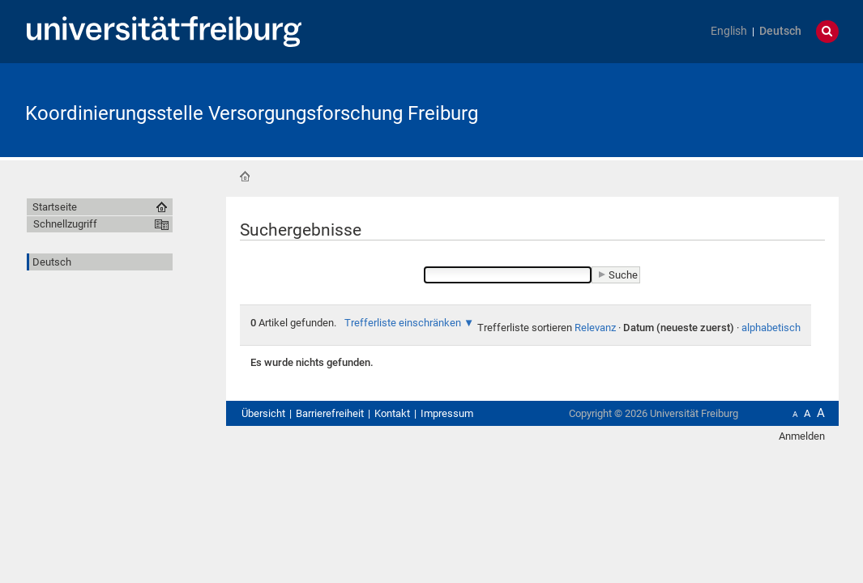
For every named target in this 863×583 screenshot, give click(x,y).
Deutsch (780, 31)
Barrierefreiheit (330, 413)
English (729, 31)
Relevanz (595, 327)
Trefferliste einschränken (402, 323)
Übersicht (263, 413)
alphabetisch (771, 327)
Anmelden (802, 436)
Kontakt (392, 413)
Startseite (245, 176)
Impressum (447, 413)
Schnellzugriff (65, 224)
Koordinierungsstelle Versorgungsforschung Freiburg (251, 113)
